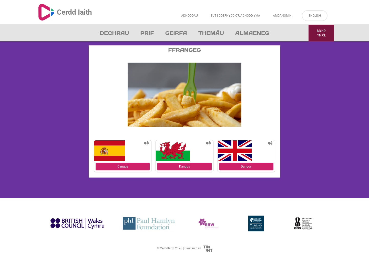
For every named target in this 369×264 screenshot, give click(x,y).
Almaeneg (252, 33)
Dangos (122, 166)
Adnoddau (189, 15)
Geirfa (176, 33)
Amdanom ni (282, 15)
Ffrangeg (184, 50)
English (315, 15)
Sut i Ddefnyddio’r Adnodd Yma (235, 15)
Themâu (211, 33)
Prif (147, 33)
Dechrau (114, 33)
